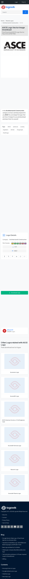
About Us (4, 514)
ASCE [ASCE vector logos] (9, 126)
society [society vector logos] (22, 126)
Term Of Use (5, 523)
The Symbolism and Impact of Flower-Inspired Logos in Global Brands (14, 555)
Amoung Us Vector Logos (9, 568)
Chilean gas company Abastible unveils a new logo (13, 550)
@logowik (10, 330)
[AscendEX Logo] (14, 387)
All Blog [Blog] (4, 559)
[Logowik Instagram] (8, 526)
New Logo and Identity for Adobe (11, 547)
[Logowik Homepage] (8, 7)
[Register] (24, 2)
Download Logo (14, 293)
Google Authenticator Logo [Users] (9, 571)
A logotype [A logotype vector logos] (20, 129)
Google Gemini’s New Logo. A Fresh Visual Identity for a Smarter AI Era (13, 539)
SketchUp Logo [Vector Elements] (6, 576)
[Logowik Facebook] (2, 526)
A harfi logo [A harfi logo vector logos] (6, 132)
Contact (4, 517)
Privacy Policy (6, 520)
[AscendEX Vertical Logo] (14, 437)
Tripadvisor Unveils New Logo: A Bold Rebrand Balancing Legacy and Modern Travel (14, 543)
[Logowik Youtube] (15, 526)
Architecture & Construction (10, 23)
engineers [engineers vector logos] (5, 129)
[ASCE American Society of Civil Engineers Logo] (14, 412)
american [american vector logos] (15, 126)
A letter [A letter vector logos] (12, 129)
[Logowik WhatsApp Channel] (21, 526)
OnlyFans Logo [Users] (6, 574)
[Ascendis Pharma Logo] (14, 484)
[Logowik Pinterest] (11, 526)
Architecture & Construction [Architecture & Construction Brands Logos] (17, 239)
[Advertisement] (14, 94)
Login (16, 2)
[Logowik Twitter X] (5, 526)
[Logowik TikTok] (18, 526)
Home (2, 20)
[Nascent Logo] (14, 460)
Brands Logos (10, 20)
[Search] (12, 12)
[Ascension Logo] (14, 363)
